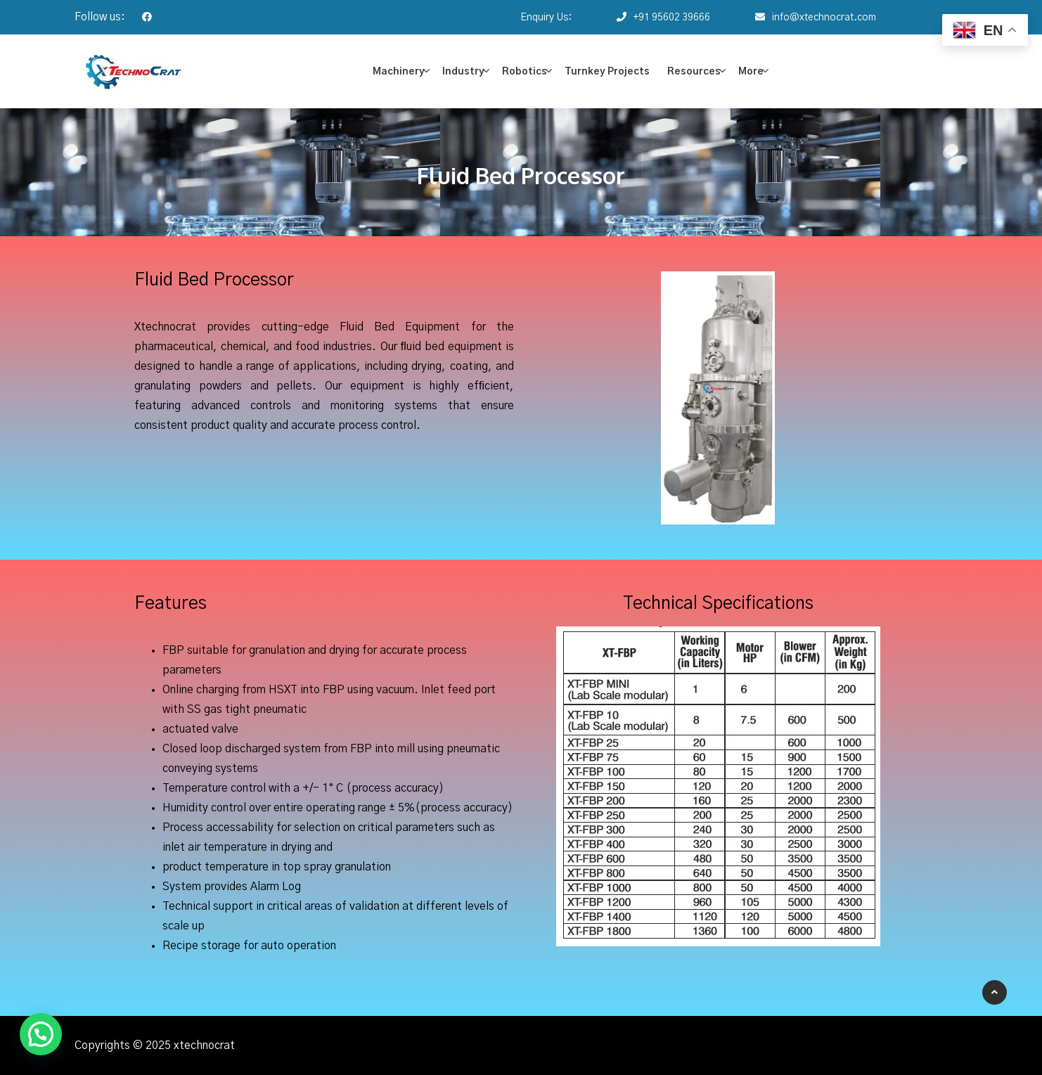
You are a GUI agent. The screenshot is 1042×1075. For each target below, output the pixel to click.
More (751, 72)
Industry (463, 72)
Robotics (524, 72)
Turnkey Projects (607, 72)
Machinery (399, 72)
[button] (41, 1034)
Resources (694, 72)
